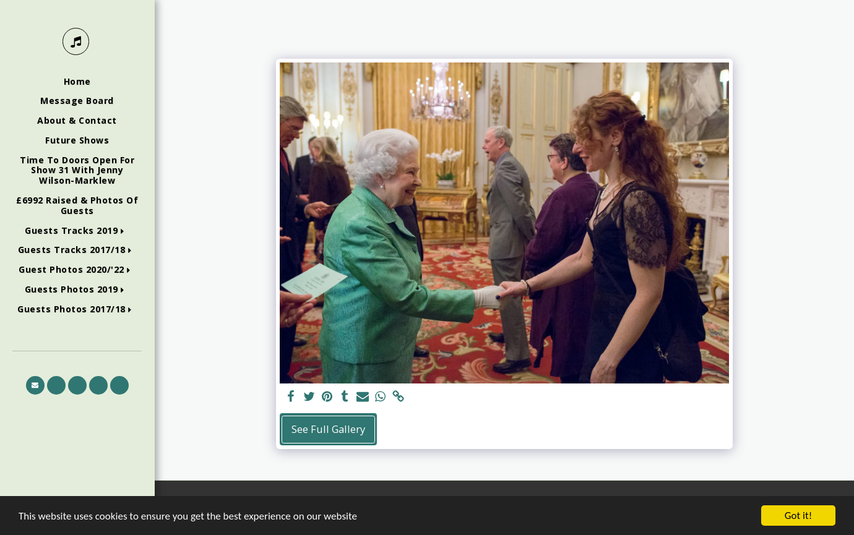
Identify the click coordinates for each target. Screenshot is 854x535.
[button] (77, 231)
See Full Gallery (328, 429)
